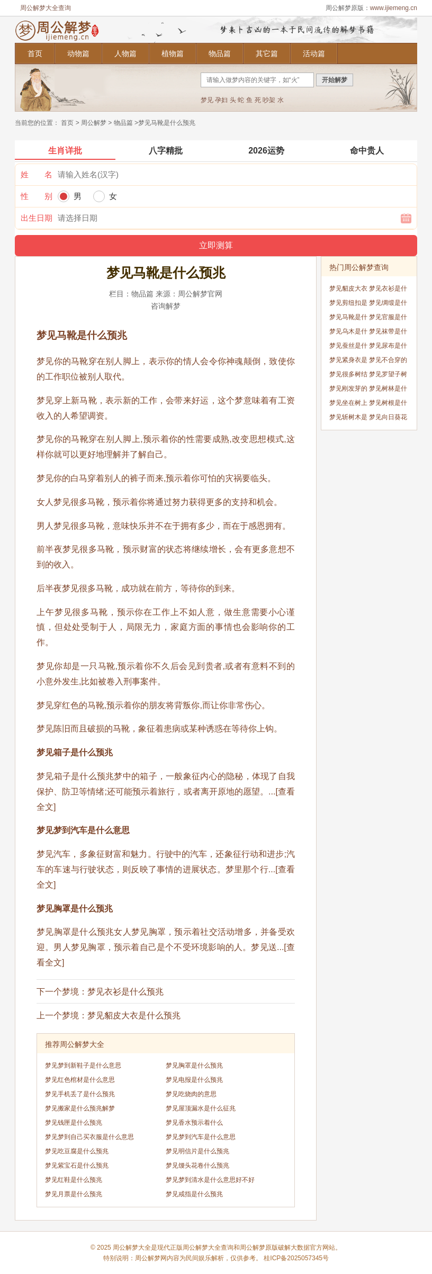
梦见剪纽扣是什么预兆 (348, 304)
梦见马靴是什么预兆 (348, 318)
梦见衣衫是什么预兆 (125, 991)
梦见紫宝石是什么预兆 (77, 1165)
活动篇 (314, 53)
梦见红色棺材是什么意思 (80, 1079)
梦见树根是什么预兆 (388, 404)
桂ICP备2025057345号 (296, 1258)
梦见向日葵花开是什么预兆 (388, 418)
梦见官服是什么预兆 (388, 318)
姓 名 (36, 174)
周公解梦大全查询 (45, 8)
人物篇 (125, 53)
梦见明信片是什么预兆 (197, 1151)
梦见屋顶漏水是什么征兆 (201, 1108)
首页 (35, 53)
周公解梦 (93, 123)
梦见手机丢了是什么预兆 (80, 1094)
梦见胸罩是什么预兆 (194, 1065)
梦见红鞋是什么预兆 (73, 1179)
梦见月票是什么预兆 (73, 1194)
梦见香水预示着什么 (194, 1122)
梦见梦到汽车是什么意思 (201, 1137)
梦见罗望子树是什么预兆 (388, 376)
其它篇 (267, 53)
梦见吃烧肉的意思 (191, 1094)
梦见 (207, 100)
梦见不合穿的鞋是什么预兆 (388, 361)
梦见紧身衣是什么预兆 (348, 361)
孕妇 (221, 100)
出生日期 (36, 217)
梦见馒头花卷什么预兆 (197, 1165)
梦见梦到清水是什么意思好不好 (210, 1179)
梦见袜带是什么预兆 (388, 333)
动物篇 (78, 53)
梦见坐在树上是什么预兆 (348, 404)
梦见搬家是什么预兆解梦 (80, 1108)
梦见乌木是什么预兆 (348, 333)
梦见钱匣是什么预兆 (73, 1122)
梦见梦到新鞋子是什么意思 (83, 1065)
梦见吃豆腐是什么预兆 (77, 1151)
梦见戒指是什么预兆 (194, 1194)
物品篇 (220, 53)
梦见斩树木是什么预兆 (348, 418)
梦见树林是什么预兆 (388, 390)
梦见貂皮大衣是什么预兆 (134, 1015)
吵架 (269, 100)
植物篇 (172, 53)
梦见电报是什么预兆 (194, 1079)
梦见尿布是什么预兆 (388, 347)
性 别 (36, 196)
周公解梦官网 (200, 294)
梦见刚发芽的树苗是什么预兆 (348, 390)
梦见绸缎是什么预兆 (388, 304)
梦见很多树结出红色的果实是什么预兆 (348, 376)
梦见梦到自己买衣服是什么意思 (89, 1137)
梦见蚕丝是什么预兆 (348, 347)
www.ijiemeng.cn (393, 8)
